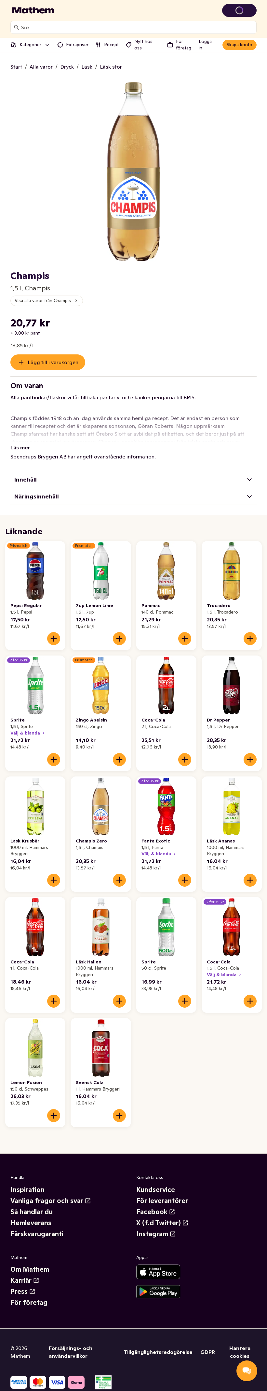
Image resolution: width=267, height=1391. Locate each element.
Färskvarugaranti (36, 1234)
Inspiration (27, 1190)
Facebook (155, 1212)
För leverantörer (162, 1201)
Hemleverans (30, 1223)
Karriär (24, 1280)
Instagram (156, 1234)
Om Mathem (29, 1269)
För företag (28, 1302)
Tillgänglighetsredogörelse (158, 1352)
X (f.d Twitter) (162, 1223)
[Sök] (16, 27)
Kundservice (155, 1190)
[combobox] (137, 27)
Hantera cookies (239, 1352)
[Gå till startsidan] (33, 10)
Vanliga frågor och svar (50, 1201)
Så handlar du (31, 1212)
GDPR (207, 1352)
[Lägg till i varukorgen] (53, 638)
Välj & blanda (28, 733)
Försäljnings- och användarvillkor (70, 1352)
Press (22, 1291)
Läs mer (20, 447)
